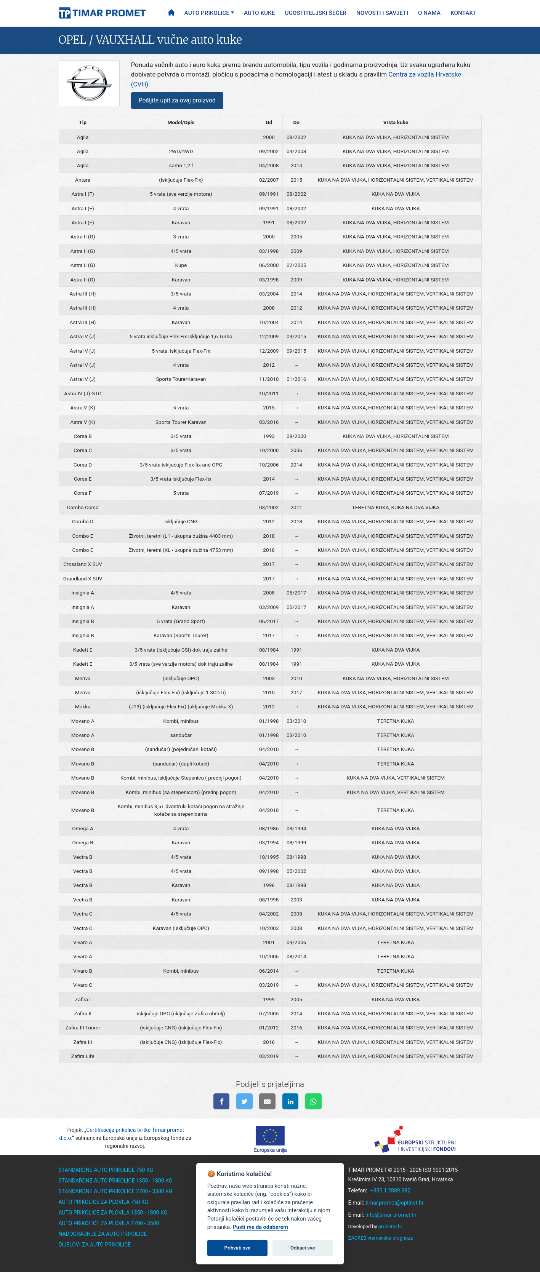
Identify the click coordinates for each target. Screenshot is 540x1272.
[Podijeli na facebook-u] (221, 1101)
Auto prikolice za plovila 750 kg (103, 1202)
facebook (253, 1259)
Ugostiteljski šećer (315, 13)
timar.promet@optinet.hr (394, 1203)
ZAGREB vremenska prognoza (380, 1238)
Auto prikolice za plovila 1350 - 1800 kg (113, 1213)
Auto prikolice (206, 13)
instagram (286, 1259)
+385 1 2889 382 (390, 1190)
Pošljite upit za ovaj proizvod (177, 100)
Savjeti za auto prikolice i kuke (248, 1202)
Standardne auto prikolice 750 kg (106, 1170)
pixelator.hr (390, 1226)
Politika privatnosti (232, 1234)
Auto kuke (259, 13)
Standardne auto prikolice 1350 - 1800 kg (116, 1181)
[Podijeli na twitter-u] (244, 1101)
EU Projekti (220, 1223)
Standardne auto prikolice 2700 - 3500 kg (116, 1191)
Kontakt (463, 13)
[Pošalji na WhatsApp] (313, 1101)
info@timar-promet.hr (391, 1215)
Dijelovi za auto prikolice (95, 1245)
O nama (429, 13)
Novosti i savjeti (382, 13)
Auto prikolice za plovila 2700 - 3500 (109, 1223)
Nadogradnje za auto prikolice (103, 1234)
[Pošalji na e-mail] (267, 1101)
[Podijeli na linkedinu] (290, 1101)
